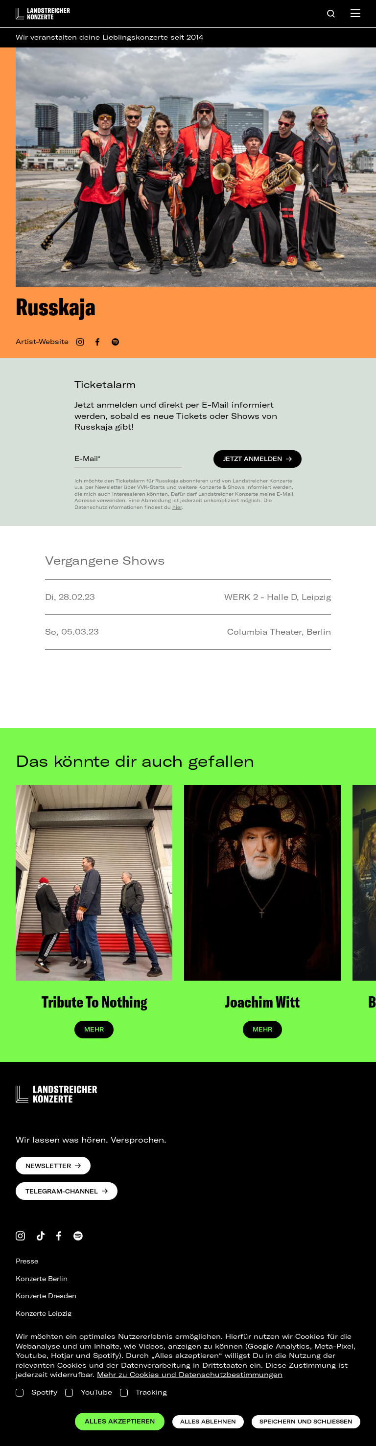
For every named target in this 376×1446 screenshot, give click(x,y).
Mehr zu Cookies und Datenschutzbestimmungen (189, 1374)
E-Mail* (87, 458)
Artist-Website (42, 341)
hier (177, 507)
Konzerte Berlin (42, 1279)
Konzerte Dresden (46, 1296)
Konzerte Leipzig (43, 1313)
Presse (27, 1261)
